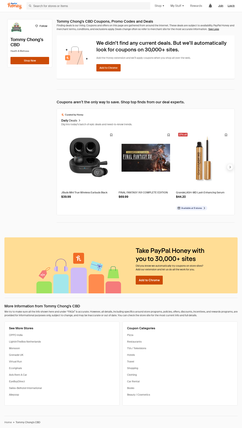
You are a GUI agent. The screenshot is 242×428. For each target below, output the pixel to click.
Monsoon (14, 348)
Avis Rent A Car (18, 374)
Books (130, 388)
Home (8, 422)
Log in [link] (231, 5)
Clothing (132, 374)
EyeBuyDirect (17, 381)
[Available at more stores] (191, 208)
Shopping (132, 368)
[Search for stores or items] (88, 6)
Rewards (196, 6)
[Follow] (41, 26)
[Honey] (14, 6)
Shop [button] (160, 6)
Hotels (131, 355)
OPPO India (16, 335)
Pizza (130, 335)
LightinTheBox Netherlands (25, 341)
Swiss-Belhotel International (25, 388)
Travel (130, 361)
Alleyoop (14, 394)
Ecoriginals (15, 368)
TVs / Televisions (136, 348)
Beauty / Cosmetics (138, 394)
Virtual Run (15, 361)
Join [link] (220, 5)
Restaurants (134, 341)
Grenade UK (16, 355)
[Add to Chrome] (108, 67)
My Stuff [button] (177, 6)
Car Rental (133, 381)
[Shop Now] (29, 60)
